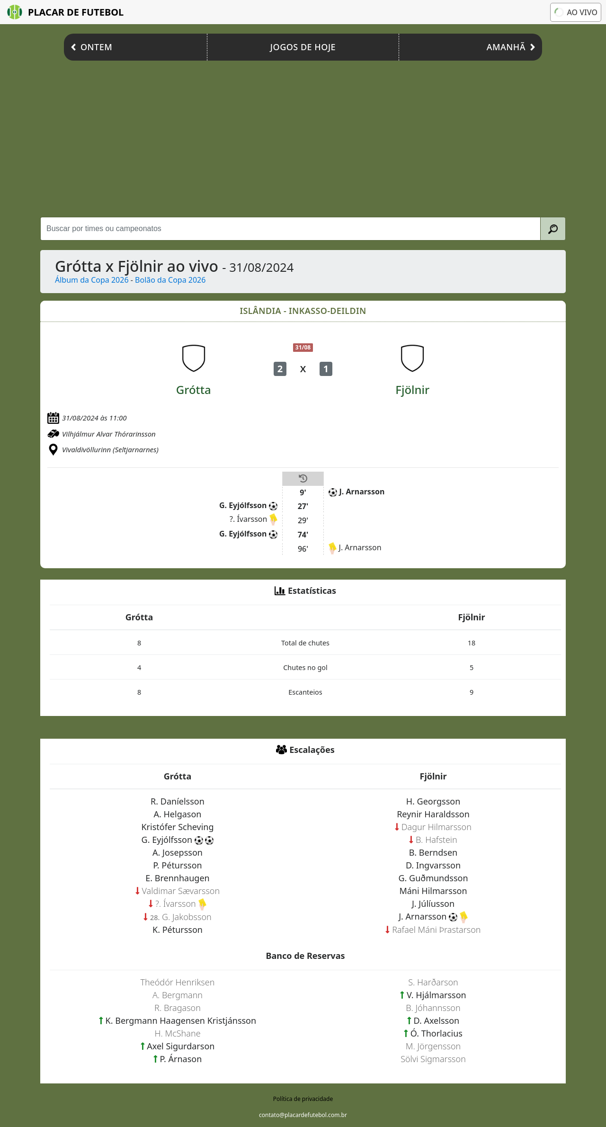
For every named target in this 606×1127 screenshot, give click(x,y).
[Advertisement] (303, 136)
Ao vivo (575, 12)
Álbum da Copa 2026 (92, 280)
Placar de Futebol (65, 12)
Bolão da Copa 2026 (170, 280)
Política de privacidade (303, 1099)
